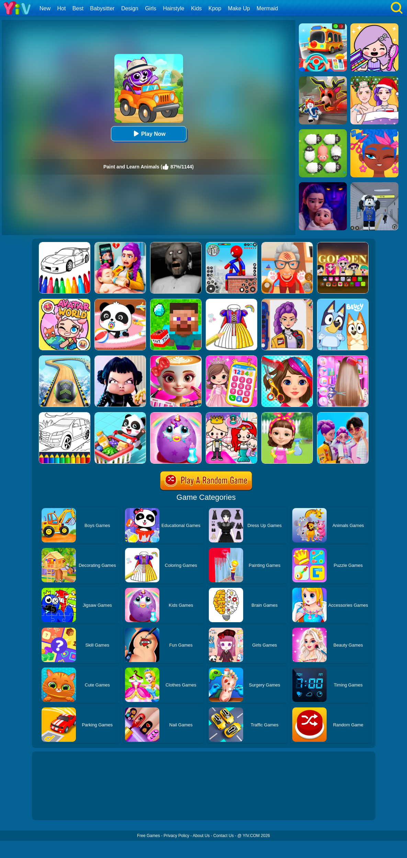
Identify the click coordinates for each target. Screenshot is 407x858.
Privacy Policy (176, 835)
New (44, 8)
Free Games (148, 835)
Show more (55, 807)
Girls (150, 8)
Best (77, 8)
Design (129, 8)
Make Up (239, 8)
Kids (196, 8)
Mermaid (267, 8)
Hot (61, 8)
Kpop (214, 8)
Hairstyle (173, 8)
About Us (201, 835)
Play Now (149, 133)
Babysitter (102, 8)
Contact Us (223, 835)
